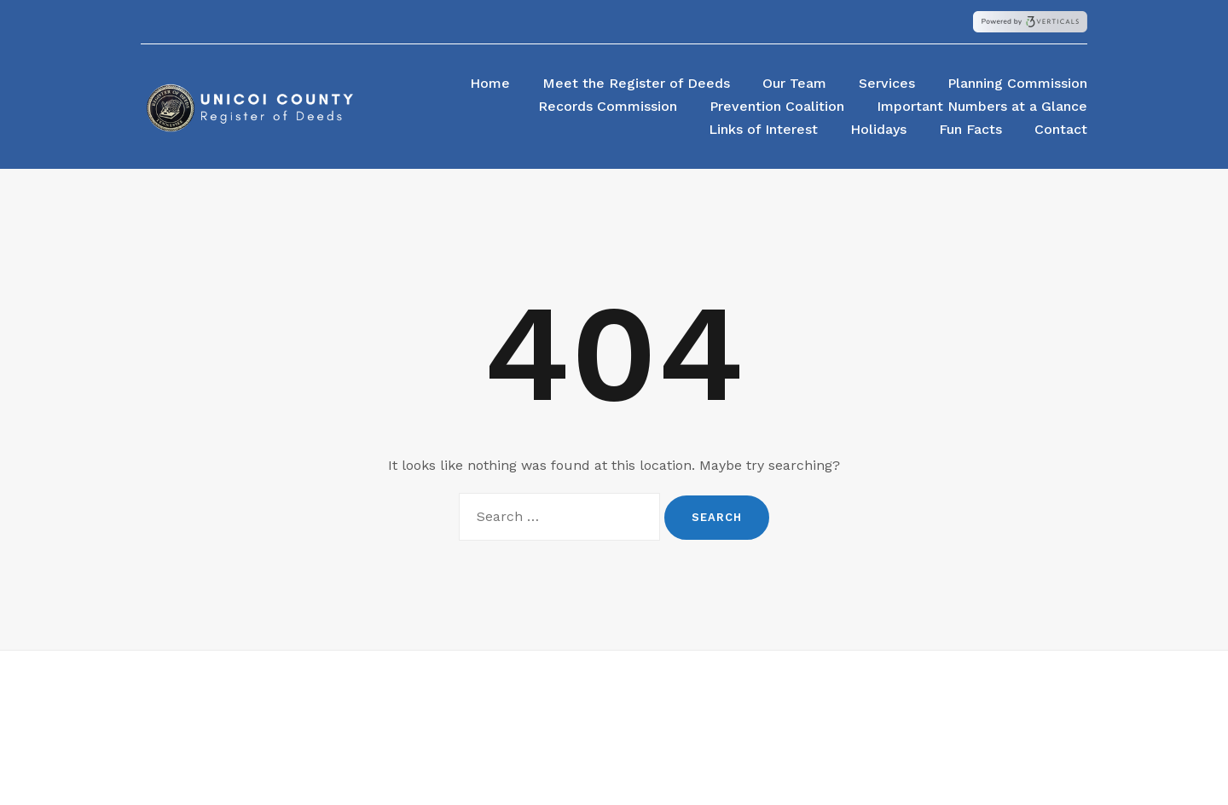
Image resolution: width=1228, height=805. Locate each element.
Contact (1060, 129)
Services (887, 83)
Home (490, 83)
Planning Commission (1017, 83)
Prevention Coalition (777, 106)
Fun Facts (970, 129)
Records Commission (607, 106)
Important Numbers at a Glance (982, 106)
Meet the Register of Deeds (636, 83)
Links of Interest (763, 129)
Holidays (878, 129)
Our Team (794, 83)
